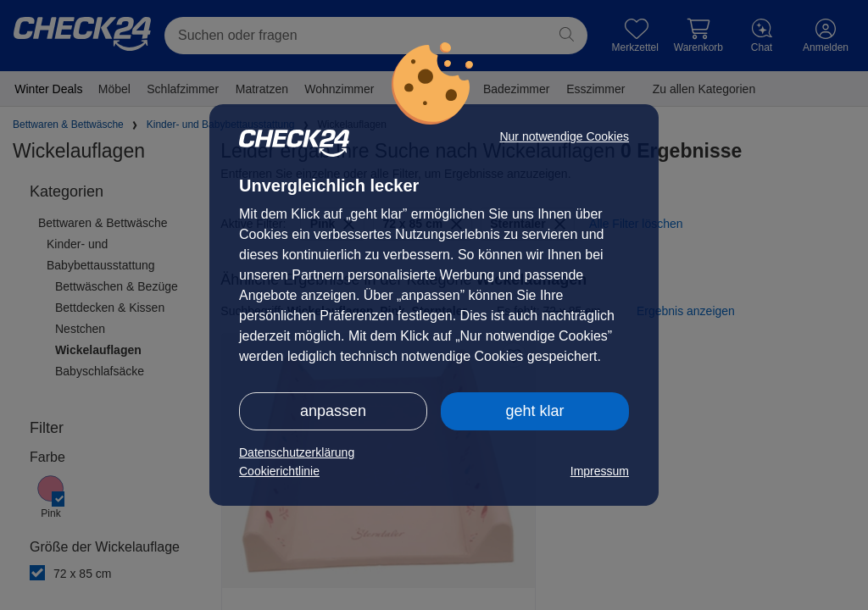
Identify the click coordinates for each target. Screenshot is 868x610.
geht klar (534, 410)
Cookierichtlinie (279, 471)
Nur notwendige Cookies (564, 136)
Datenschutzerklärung (296, 452)
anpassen (333, 410)
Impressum (599, 471)
